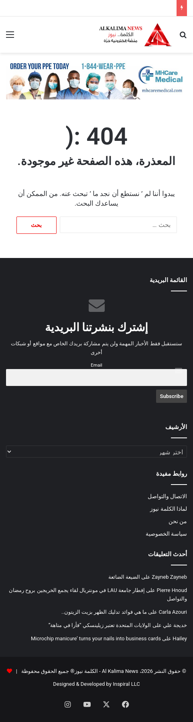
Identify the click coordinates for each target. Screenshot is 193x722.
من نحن (178, 521)
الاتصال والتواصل (167, 496)
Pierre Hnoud (172, 590)
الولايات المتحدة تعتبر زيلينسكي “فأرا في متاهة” (100, 625)
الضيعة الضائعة (124, 577)
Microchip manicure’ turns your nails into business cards (96, 638)
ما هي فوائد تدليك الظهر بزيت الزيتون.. (104, 612)
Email (96, 365)
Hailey (180, 638)
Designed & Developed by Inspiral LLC (96, 684)
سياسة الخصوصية (166, 533)
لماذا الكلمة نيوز (168, 508)
